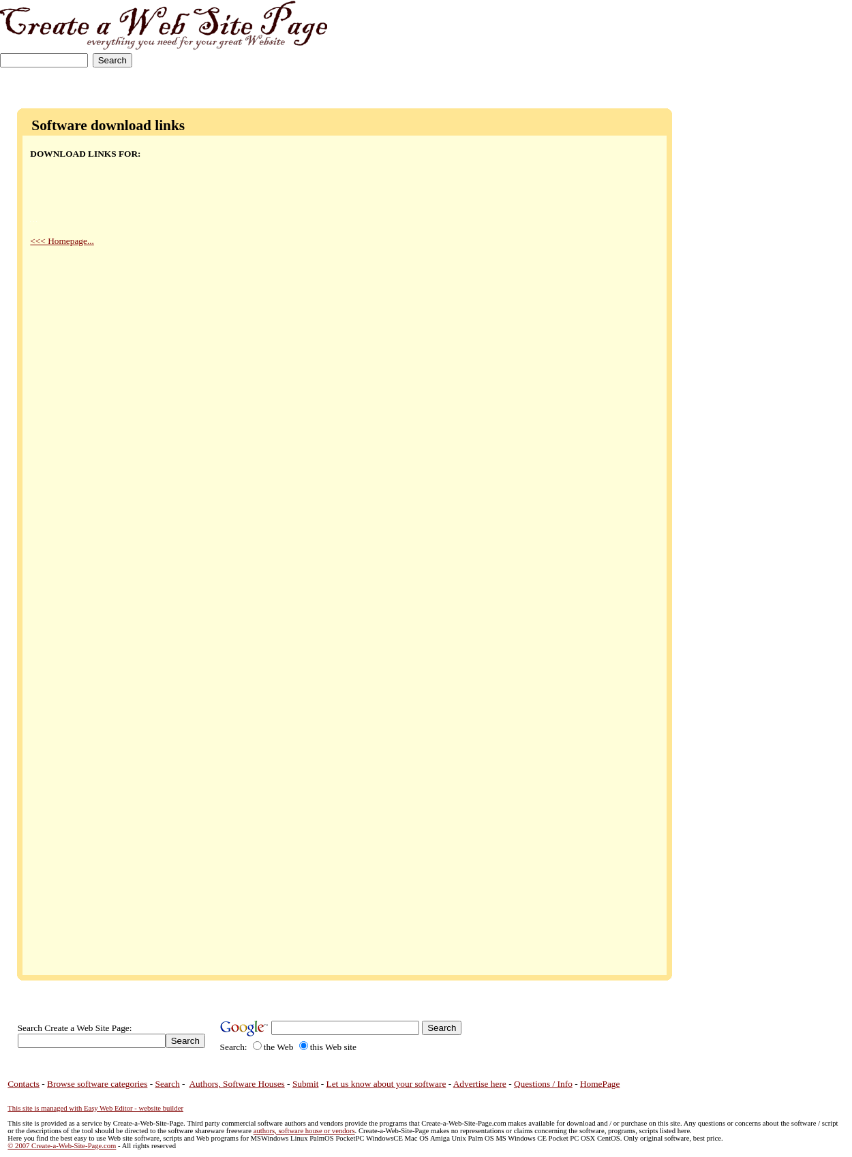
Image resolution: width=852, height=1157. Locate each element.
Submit (305, 1084)
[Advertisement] (809, 42)
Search (167, 1084)
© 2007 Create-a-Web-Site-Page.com (61, 1146)
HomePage (600, 1084)
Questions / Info (543, 1084)
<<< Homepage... (62, 241)
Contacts (23, 1084)
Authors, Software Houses (236, 1084)
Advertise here (479, 1084)
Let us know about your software (386, 1084)
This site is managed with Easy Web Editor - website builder (95, 1108)
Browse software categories (97, 1084)
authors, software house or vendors (304, 1131)
